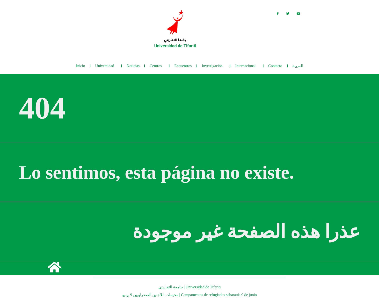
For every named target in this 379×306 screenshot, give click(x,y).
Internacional (246, 66)
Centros (157, 66)
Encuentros (183, 66)
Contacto (275, 66)
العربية (297, 66)
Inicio (80, 66)
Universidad (106, 66)
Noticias (133, 66)
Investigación (213, 66)
